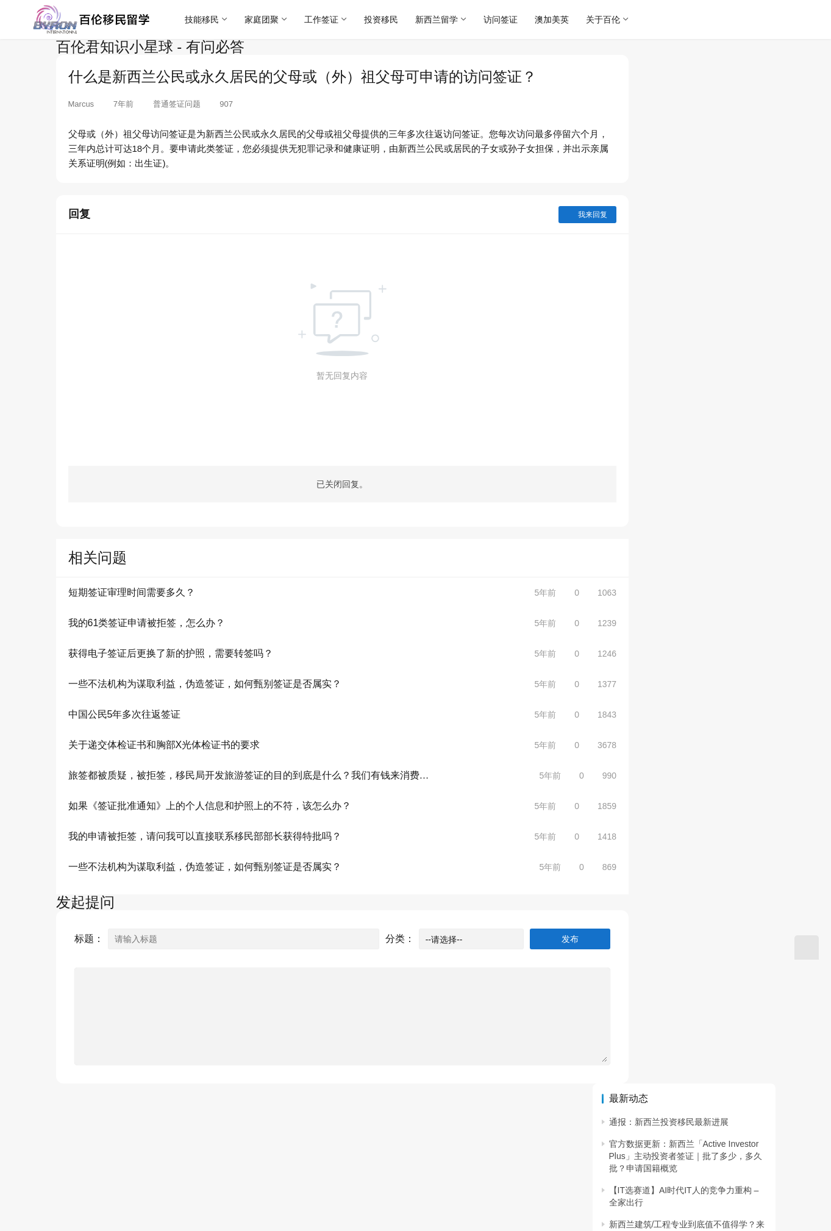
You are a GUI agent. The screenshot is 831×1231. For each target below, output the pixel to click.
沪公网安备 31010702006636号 (122, 1155)
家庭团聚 (268, 19)
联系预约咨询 (183, 1120)
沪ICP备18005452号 (254, 1139)
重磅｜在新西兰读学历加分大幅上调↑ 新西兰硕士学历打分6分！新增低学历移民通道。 (685, 412)
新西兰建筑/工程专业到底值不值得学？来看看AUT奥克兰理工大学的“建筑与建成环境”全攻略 (687, 192)
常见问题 (242, 1120)
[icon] (763, 1157)
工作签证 (328, 19)
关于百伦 (610, 19)
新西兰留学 (443, 19)
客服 (284, 1120)
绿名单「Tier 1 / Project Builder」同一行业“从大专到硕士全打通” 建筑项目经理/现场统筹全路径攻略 (687, 319)
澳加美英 (558, 19)
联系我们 (124, 1120)
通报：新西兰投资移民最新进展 (669, 77)
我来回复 (539, 214)
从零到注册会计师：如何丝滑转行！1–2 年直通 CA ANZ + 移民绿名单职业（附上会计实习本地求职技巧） (686, 365)
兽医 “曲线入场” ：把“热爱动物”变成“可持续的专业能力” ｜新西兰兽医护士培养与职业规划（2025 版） (687, 238)
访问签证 (507, 19)
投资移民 (388, 19)
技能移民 (208, 19)
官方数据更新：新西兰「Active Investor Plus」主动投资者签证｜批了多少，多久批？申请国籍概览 (685, 111)
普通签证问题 (177, 104)
